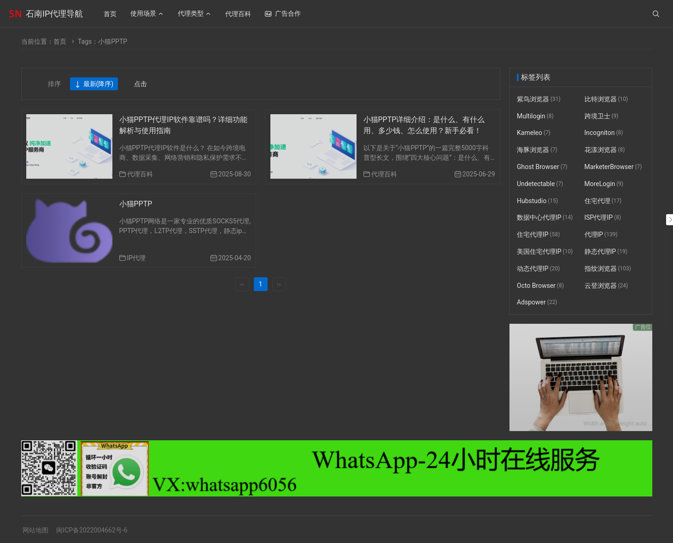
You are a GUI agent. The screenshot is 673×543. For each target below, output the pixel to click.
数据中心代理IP (545, 218)
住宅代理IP (538, 234)
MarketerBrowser (613, 166)
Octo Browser (540, 285)
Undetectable (540, 183)
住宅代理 (602, 200)
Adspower (537, 302)
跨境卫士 (601, 116)
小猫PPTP (135, 203)
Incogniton (603, 133)
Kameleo (533, 133)
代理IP (600, 234)
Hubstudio (537, 200)
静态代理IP (605, 251)
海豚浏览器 (537, 149)
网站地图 (35, 530)
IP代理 (136, 258)
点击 (140, 84)
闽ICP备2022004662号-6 (91, 530)
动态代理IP (538, 268)
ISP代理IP (602, 218)
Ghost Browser (542, 166)
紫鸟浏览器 (539, 99)
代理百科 (140, 174)
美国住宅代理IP (545, 251)
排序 (54, 84)
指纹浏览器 (607, 268)
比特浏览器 (606, 99)
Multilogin (535, 116)
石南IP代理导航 (54, 13)
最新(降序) (94, 84)
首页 (59, 41)
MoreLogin (603, 183)
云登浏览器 (606, 285)
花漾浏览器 (604, 149)
